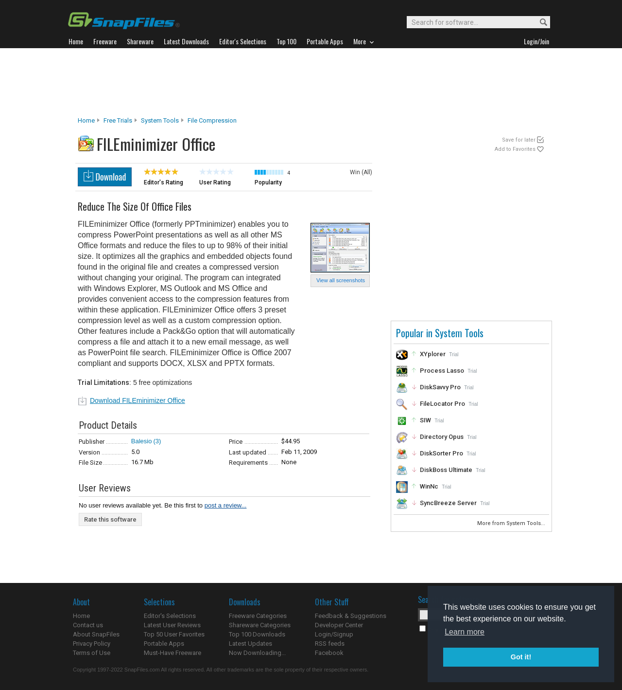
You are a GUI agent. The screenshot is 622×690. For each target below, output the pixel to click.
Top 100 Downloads (257, 634)
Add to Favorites (515, 149)
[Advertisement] (311, 82)
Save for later (519, 140)
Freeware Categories (258, 615)
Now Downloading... (257, 652)
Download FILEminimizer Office (137, 400)
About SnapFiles (96, 634)
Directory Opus (442, 436)
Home (86, 120)
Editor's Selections (170, 615)
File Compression (212, 120)
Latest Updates (250, 643)
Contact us (88, 625)
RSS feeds (330, 643)
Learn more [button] (464, 632)
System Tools (160, 120)
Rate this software (110, 519)
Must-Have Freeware (172, 652)
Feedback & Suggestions (350, 615)
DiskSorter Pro (441, 453)
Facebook (329, 652)
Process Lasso (442, 370)
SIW (425, 420)
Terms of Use (91, 652)
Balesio (141, 441)
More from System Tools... (512, 523)
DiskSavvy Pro (440, 387)
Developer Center (339, 625)
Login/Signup (334, 634)
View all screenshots (340, 280)
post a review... (226, 505)
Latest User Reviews (172, 625)
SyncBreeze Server (448, 503)
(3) (157, 441)
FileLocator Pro (442, 403)
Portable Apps (164, 643)
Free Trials (118, 120)
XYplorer (433, 354)
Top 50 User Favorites (174, 634)
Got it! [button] (521, 657)
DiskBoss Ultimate (446, 469)
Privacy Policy (91, 643)
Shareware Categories (260, 625)
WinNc (429, 486)
